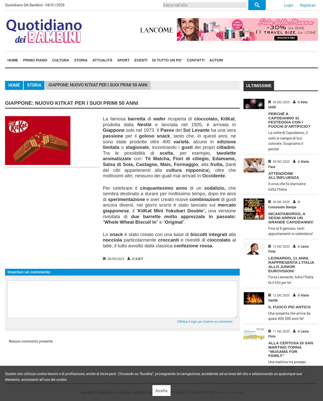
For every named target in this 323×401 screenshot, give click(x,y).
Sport (123, 60)
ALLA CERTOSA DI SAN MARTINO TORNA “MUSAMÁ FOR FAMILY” (290, 349)
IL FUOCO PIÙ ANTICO (289, 307)
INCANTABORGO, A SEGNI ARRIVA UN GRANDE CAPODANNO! (290, 218)
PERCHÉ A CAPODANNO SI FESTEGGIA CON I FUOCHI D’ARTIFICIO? (289, 120)
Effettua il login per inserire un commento (204, 321)
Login (288, 5)
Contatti (195, 60)
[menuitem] (13, 60)
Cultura (60, 60)
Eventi (140, 60)
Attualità (102, 60)
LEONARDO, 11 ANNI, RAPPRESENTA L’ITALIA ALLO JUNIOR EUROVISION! (291, 264)
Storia (81, 60)
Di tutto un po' (167, 60)
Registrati (308, 5)
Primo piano (35, 60)
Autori (216, 60)
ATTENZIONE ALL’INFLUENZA (283, 175)
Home (13, 60)
